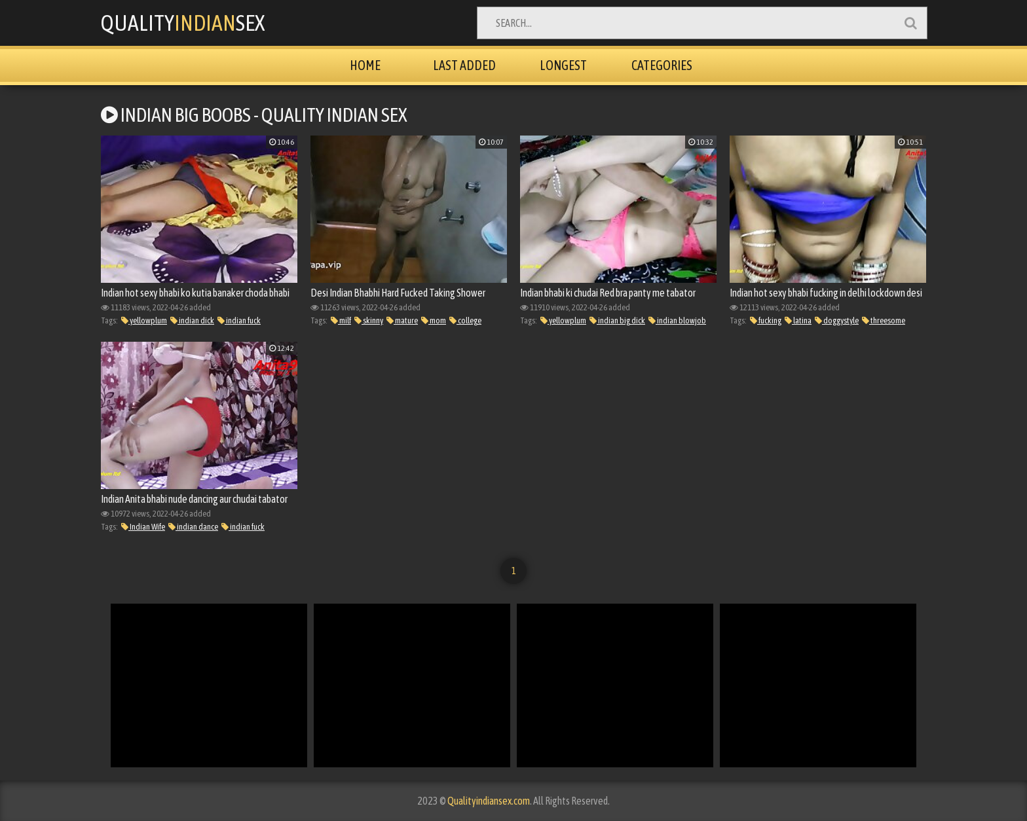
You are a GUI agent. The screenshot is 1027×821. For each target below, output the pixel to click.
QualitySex (183, 22)
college (465, 320)
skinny (368, 320)
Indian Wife (143, 527)
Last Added (464, 65)
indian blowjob (677, 320)
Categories (661, 65)
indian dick (192, 320)
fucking (765, 320)
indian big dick (617, 320)
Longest (563, 65)
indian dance (193, 527)
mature (402, 320)
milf (341, 320)
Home (365, 65)
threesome (883, 320)
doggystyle (837, 320)
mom (433, 320)
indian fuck (239, 320)
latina (798, 320)
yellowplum (144, 320)
